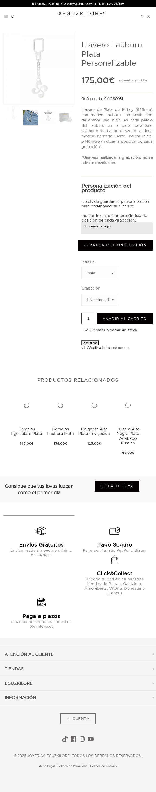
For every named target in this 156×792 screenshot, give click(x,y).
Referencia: (92, 98)
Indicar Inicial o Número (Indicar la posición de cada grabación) (114, 217)
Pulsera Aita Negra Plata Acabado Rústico (128, 435)
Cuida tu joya (117, 486)
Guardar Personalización (115, 245)
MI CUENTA (78, 718)
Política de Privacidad (72, 766)
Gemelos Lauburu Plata (60, 431)
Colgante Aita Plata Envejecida (94, 431)
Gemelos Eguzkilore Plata (26, 431)
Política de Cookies (103, 766)
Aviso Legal (47, 766)
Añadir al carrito (125, 318)
